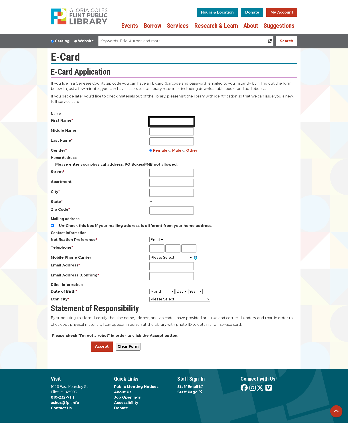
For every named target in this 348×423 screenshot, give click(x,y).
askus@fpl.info (65, 403)
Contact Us (61, 408)
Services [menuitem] (178, 25)
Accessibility (126, 403)
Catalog (62, 41)
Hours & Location (217, 12)
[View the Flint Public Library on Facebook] (244, 388)
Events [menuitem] (129, 25)
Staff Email (187, 387)
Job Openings (127, 397)
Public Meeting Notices (136, 387)
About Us (122, 392)
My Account (282, 12)
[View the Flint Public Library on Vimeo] (268, 388)
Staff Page (187, 392)
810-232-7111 (62, 397)
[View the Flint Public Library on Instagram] (252, 388)
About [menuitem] (250, 25)
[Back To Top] (336, 411)
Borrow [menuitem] (152, 25)
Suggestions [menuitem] (279, 25)
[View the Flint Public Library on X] (260, 388)
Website (86, 41)
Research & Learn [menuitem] (216, 25)
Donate (252, 12)
